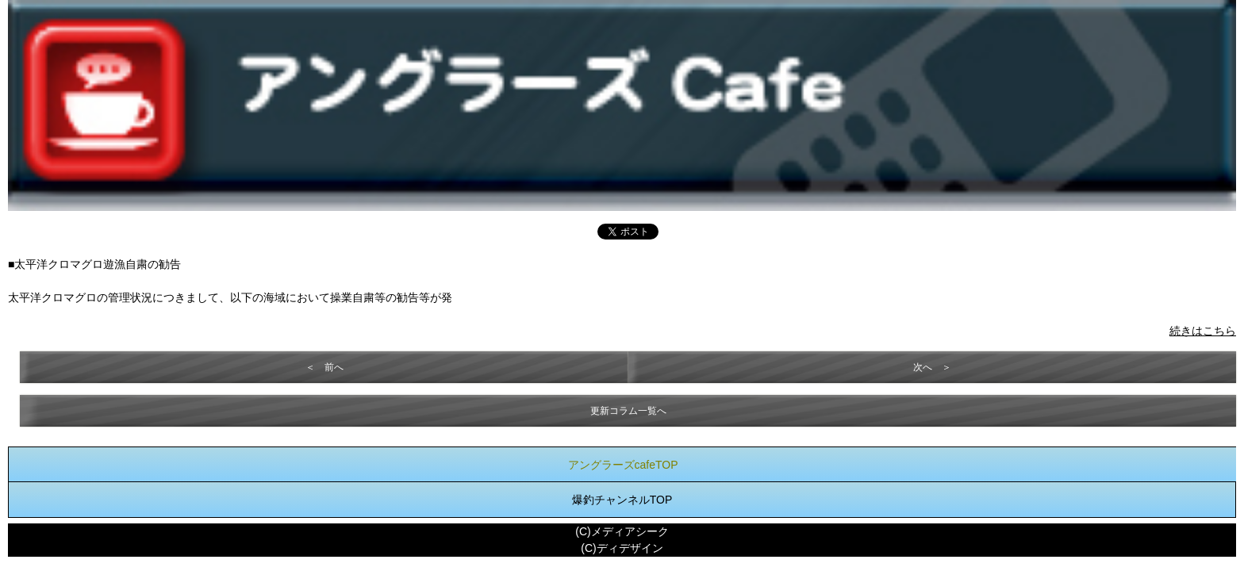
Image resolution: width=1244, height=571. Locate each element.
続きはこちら (1202, 330)
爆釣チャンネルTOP (622, 499)
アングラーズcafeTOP (623, 464)
